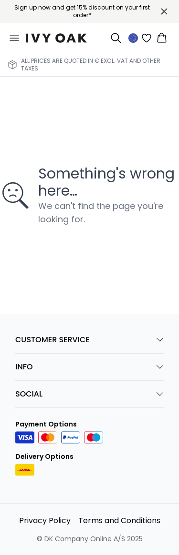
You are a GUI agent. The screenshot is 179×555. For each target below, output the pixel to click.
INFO (89, 366)
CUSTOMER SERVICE (89, 339)
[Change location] (133, 38)
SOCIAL (89, 393)
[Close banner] (164, 11)
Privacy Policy (45, 520)
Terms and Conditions (119, 520)
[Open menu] (14, 38)
